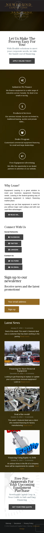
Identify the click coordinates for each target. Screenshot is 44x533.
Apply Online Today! (22, 61)
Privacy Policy (28, 523)
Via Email (13, 267)
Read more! (24, 336)
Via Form (13, 261)
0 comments (29, 328)
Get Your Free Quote (22, 507)
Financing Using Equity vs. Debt (22, 457)
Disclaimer (17, 523)
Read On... (13, 215)
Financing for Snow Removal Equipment (22, 370)
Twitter (13, 243)
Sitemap (8, 523)
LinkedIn (13, 250)
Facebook (14, 237)
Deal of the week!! (22, 414)
